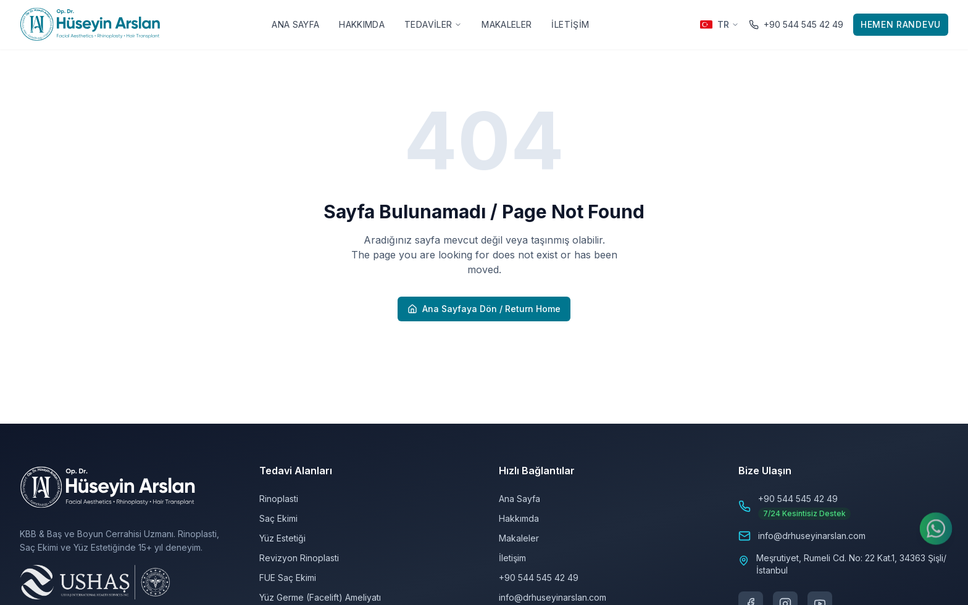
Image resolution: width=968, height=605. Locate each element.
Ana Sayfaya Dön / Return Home (484, 308)
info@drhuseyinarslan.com (552, 597)
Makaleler (507, 24)
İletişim (570, 24)
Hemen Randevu (901, 24)
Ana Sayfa (295, 24)
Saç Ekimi (278, 518)
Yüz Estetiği (282, 538)
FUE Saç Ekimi (287, 577)
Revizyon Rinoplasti (299, 558)
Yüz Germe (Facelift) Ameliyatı (320, 597)
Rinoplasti (278, 498)
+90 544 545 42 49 (538, 577)
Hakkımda (362, 24)
